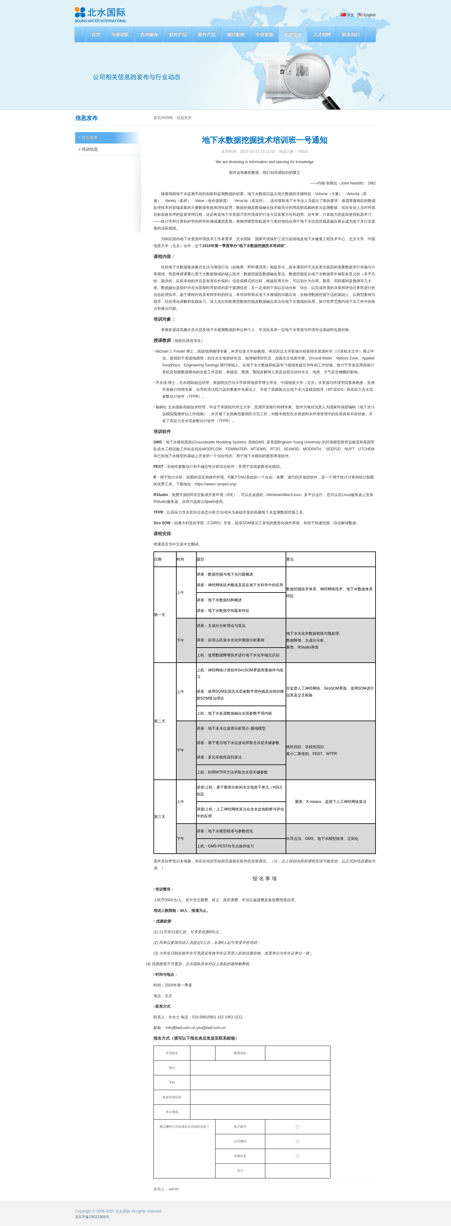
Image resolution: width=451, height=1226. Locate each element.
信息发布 (293, 34)
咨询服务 (149, 34)
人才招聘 (322, 34)
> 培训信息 (88, 149)
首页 (95, 34)
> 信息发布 (88, 137)
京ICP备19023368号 (92, 1217)
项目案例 (235, 34)
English (366, 15)
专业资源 (264, 34)
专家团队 (120, 34)
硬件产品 (206, 34)
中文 (347, 15)
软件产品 (178, 34)
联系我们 (351, 34)
